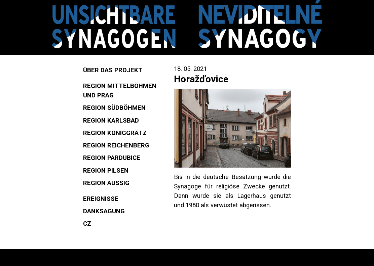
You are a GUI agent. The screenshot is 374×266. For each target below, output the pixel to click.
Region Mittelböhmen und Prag (119, 90)
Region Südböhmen (114, 108)
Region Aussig (106, 183)
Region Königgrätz (115, 133)
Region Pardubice (111, 158)
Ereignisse (100, 199)
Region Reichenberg (116, 145)
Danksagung (104, 211)
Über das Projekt (113, 70)
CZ (87, 223)
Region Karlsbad (111, 120)
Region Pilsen (105, 170)
